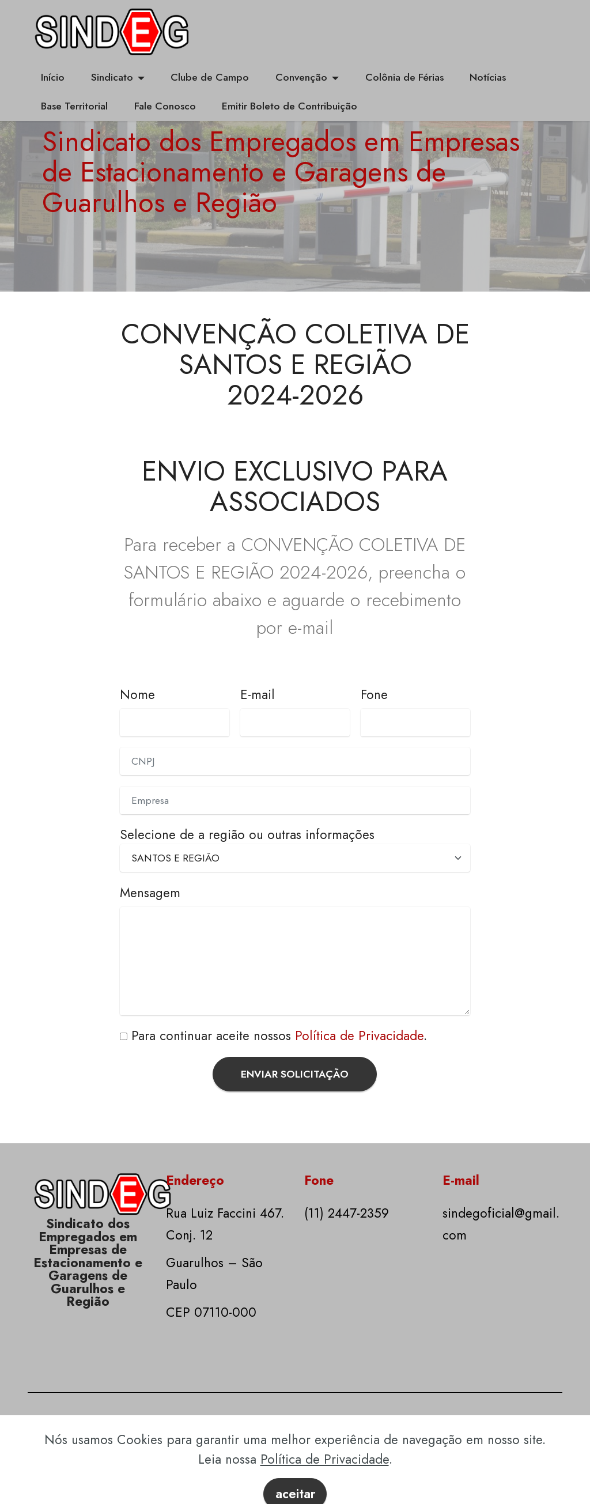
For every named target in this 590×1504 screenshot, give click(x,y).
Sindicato (112, 77)
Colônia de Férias (404, 77)
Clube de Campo (210, 77)
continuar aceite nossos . (291, 1035)
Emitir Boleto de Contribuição (289, 106)
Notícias (488, 77)
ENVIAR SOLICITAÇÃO (295, 1074)
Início (53, 77)
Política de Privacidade (359, 1035)
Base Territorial (74, 106)
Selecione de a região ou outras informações (247, 834)
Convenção (301, 77)
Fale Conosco (165, 106)
